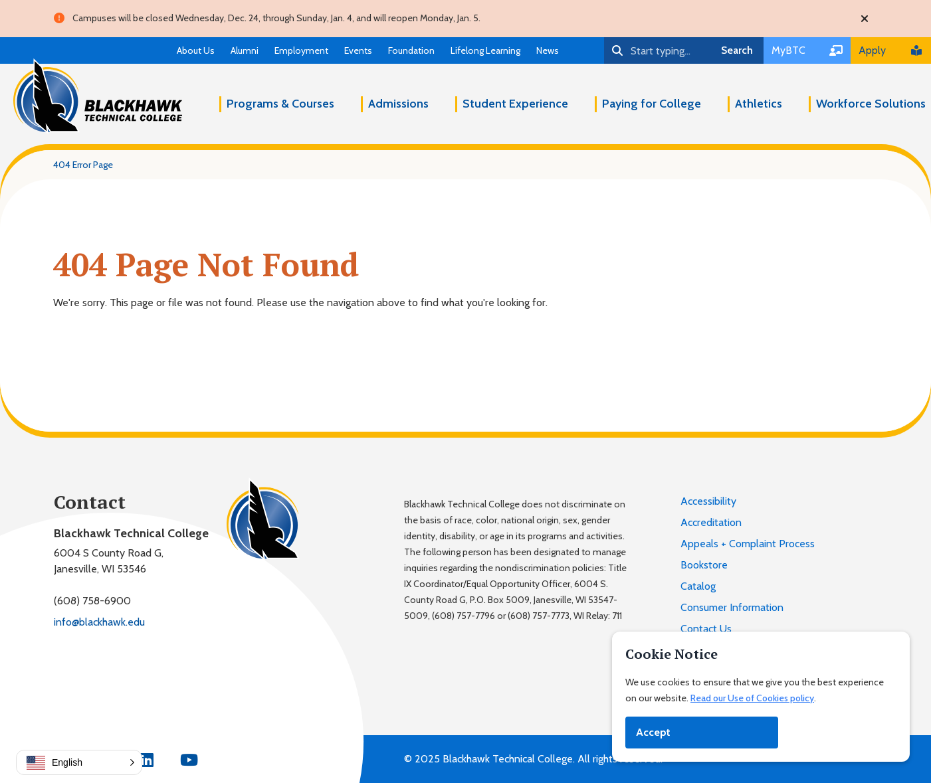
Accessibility (708, 501)
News (547, 50)
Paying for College (651, 103)
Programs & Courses (280, 103)
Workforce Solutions (871, 103)
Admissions (398, 103)
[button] (79, 762)
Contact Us (706, 628)
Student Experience (515, 103)
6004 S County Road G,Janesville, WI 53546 (108, 561)
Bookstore (704, 565)
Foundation (411, 50)
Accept (653, 732)
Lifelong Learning (485, 50)
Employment (301, 50)
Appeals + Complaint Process (747, 543)
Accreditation (711, 522)
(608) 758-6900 (92, 600)
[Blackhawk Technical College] (97, 96)
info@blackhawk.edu (99, 622)
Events (358, 50)
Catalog (698, 586)
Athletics (758, 103)
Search (737, 50)
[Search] (657, 50)
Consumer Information (731, 607)
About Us (196, 50)
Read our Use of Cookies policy (752, 698)
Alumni (245, 50)
